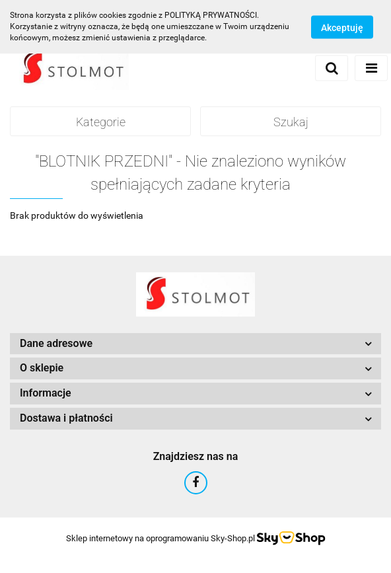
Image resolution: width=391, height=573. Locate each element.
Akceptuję (342, 27)
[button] (195, 344)
